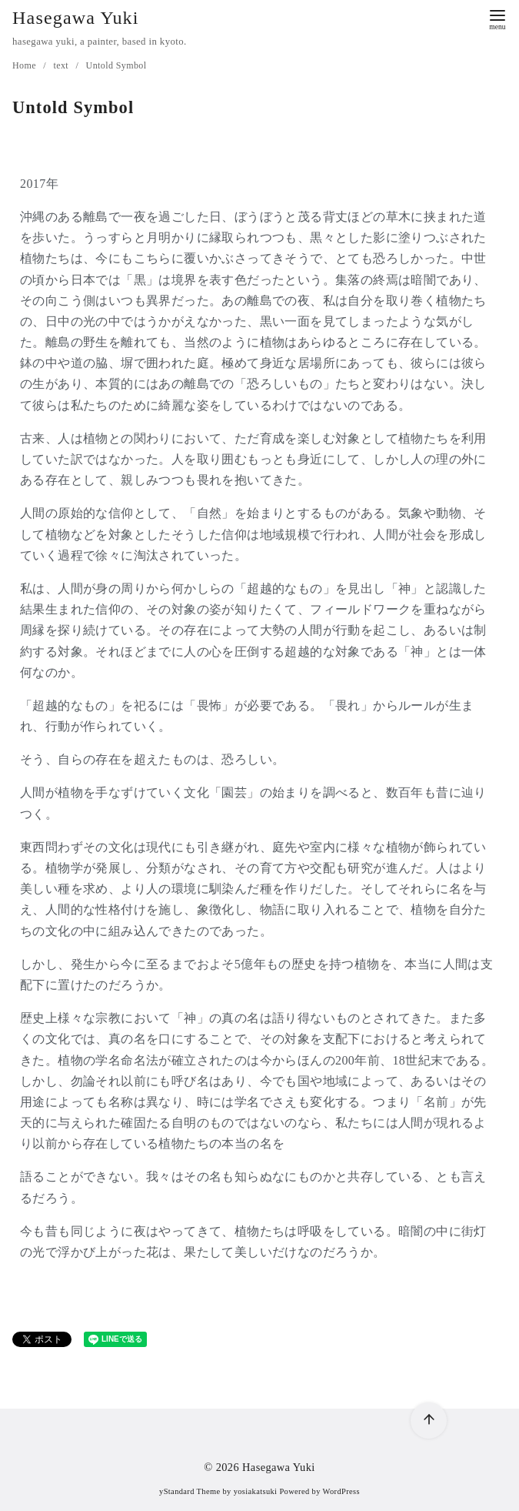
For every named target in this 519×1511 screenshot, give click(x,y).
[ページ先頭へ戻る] (426, 1417)
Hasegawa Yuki (75, 18)
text (62, 65)
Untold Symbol (116, 65)
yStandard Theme (189, 1491)
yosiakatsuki (256, 1491)
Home (25, 65)
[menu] (497, 18)
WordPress (341, 1491)
